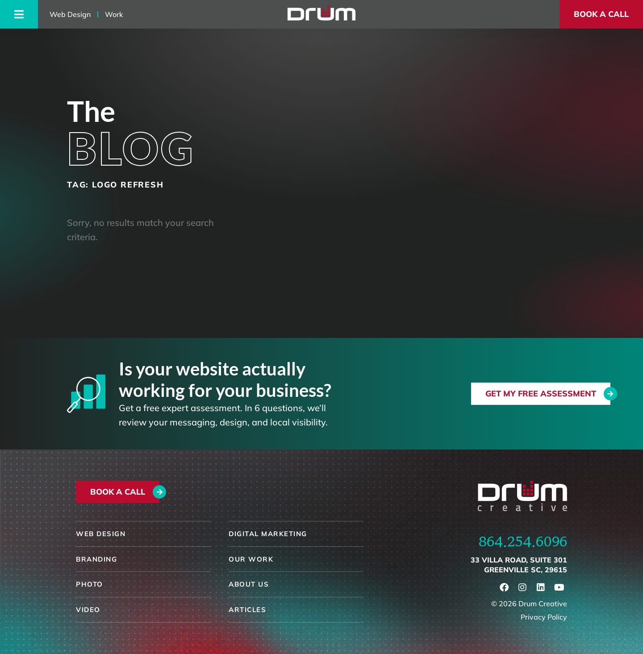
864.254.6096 (523, 541)
